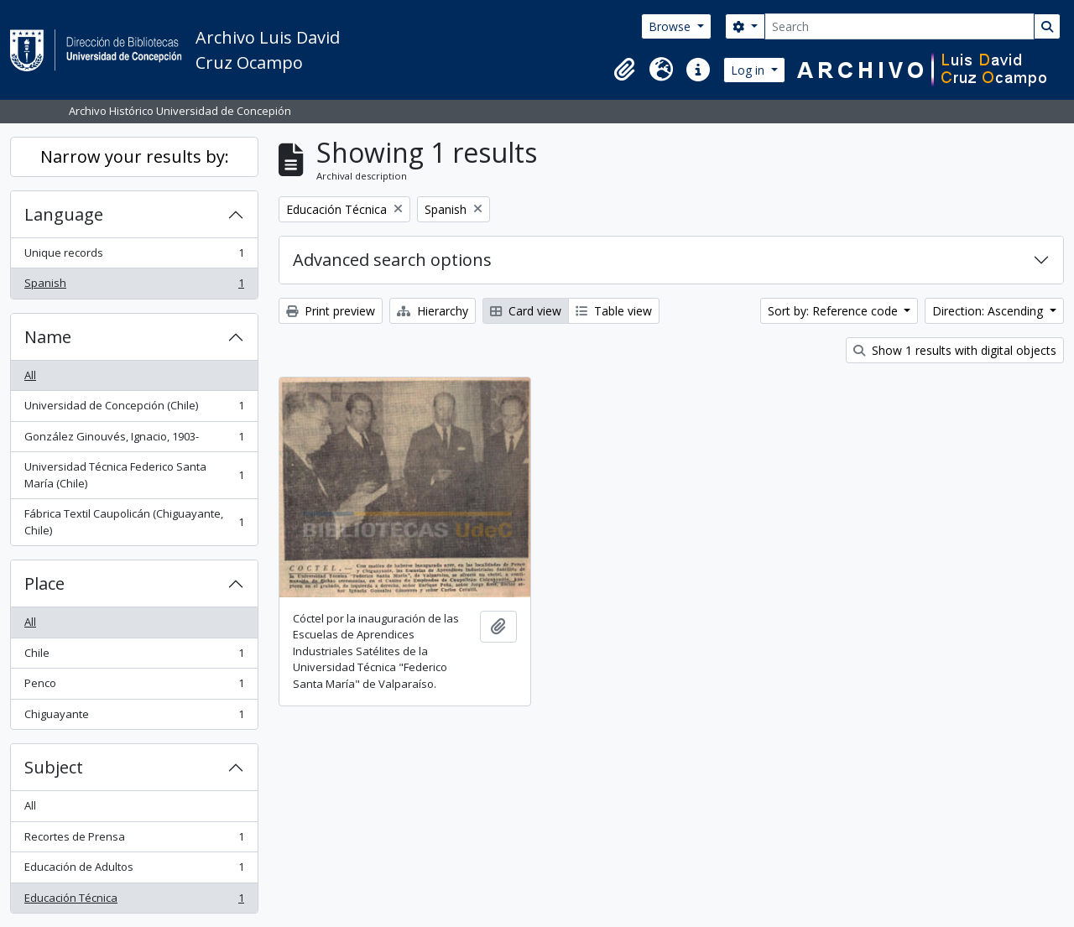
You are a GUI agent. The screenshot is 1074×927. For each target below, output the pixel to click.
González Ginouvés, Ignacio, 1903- (133, 440)
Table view (614, 311)
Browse (671, 26)
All (30, 375)
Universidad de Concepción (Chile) (133, 409)
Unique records (133, 256)
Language (63, 214)
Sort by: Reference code (834, 311)
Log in (749, 70)
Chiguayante (133, 717)
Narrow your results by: (134, 156)
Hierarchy (432, 311)
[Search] (899, 26)
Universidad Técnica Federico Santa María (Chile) (133, 475)
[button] (624, 69)
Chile (133, 656)
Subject (53, 767)
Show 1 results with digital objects (954, 350)
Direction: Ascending (989, 311)
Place (44, 583)
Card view (525, 311)
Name (47, 336)
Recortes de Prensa (133, 840)
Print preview (330, 311)
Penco (133, 686)
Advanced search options (392, 259)
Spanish (133, 286)
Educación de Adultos (133, 870)
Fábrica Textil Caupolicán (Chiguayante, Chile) (133, 522)
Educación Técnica (133, 901)
